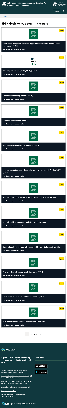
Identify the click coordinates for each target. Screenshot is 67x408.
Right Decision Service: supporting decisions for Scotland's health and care (26, 4)
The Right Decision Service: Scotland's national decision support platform (14, 371)
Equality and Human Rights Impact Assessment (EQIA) (13, 395)
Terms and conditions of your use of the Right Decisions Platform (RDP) (16, 376)
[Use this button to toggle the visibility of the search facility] (63, 11)
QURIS (23, 404)
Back (5, 16)
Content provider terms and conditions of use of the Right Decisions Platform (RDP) (16, 382)
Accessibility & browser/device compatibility (16, 387)
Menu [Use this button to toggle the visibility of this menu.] (57, 11)
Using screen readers (8, 391)
